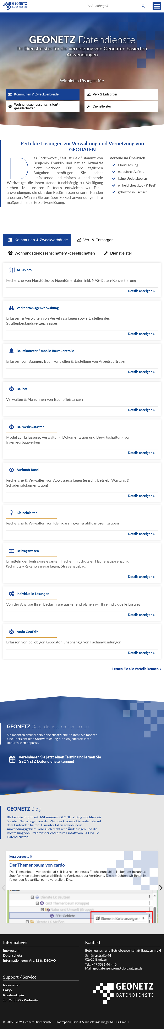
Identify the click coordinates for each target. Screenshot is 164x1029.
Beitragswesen (28, 551)
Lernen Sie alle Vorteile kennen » (136, 669)
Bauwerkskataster (30, 427)
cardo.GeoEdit (27, 632)
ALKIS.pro (24, 270)
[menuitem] (41, 950)
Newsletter (11, 985)
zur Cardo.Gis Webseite (20, 1000)
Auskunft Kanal (28, 470)
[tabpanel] (82, 466)
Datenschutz (12, 955)
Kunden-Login (13, 995)
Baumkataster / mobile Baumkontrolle (45, 351)
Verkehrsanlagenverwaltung (38, 308)
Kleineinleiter (27, 513)
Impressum (11, 950)
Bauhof (22, 389)
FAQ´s (7, 990)
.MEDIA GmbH (115, 1022)
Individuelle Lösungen (33, 594)
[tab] (43, 94)
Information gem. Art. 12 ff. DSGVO (29, 960)
